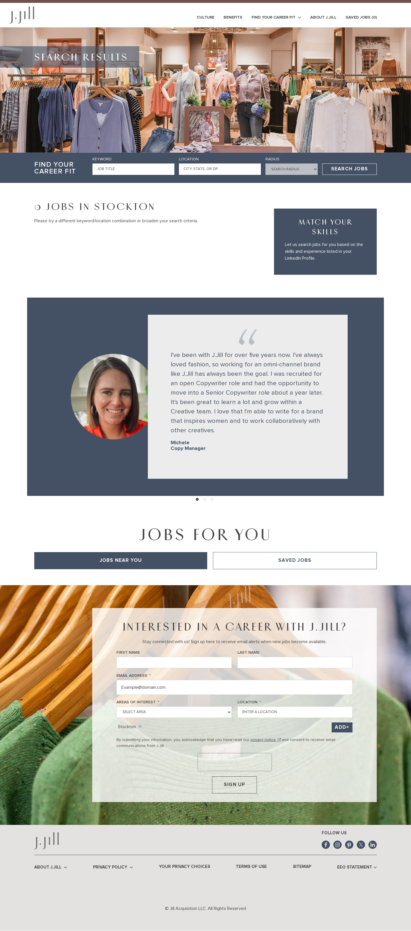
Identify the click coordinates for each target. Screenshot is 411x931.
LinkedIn (372, 845)
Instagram (337, 845)
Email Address (133, 676)
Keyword (102, 159)
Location (189, 159)
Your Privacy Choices (184, 867)
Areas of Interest (137, 702)
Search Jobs (349, 169)
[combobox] (220, 169)
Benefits (232, 17)
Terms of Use (251, 867)
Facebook (326, 845)
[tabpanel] (205, 577)
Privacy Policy (113, 867)
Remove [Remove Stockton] (140, 727)
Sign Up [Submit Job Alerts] (234, 784)
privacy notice (266, 740)
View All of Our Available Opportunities (70, 577)
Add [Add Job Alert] (340, 727)
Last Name (248, 653)
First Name (128, 653)
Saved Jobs (361, 17)
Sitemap (302, 867)
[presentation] (234, 762)
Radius (272, 159)
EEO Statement (357, 867)
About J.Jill (323, 17)
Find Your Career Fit (276, 18)
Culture (205, 17)
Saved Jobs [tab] (294, 560)
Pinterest (349, 845)
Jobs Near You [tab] (121, 560)
